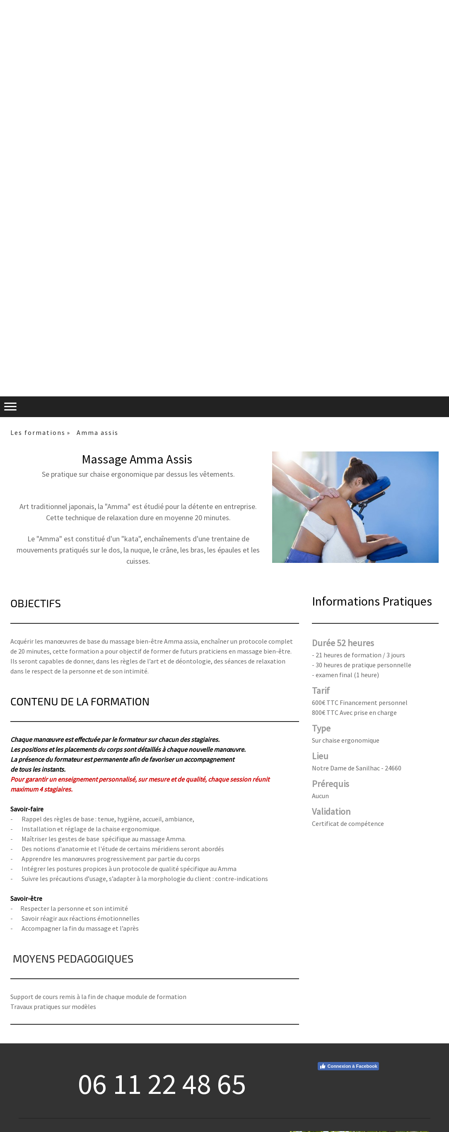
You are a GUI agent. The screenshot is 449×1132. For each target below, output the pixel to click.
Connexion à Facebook (348, 1066)
